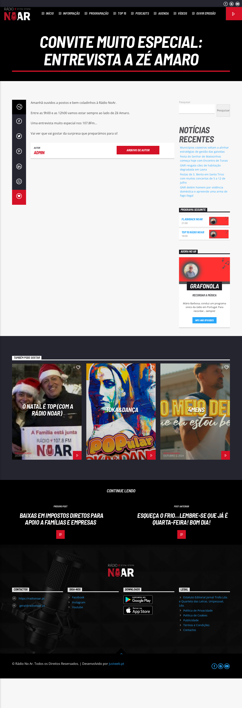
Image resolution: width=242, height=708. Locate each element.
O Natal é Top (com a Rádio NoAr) (47, 439)
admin (39, 182)
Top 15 (122, 13)
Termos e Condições (196, 654)
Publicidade (191, 650)
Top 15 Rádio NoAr (193, 261)
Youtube (77, 637)
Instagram (78, 632)
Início (50, 13)
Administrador (23, 482)
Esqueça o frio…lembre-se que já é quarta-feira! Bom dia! (182, 548)
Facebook (78, 627)
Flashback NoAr (192, 248)
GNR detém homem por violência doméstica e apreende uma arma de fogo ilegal (203, 221)
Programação (98, 13)
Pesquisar (184, 131)
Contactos (189, 659)
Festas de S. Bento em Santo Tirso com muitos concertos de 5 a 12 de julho (202, 208)
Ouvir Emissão (206, 13)
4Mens (196, 439)
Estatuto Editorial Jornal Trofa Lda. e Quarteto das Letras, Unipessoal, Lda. (203, 631)
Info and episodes (204, 349)
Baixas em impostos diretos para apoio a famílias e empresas (61, 548)
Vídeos (182, 13)
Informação (71, 13)
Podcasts (142, 13)
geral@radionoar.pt (32, 635)
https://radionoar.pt (32, 628)
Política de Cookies (195, 645)
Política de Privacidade (198, 640)
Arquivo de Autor (138, 179)
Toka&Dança (122, 439)
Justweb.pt (116, 693)
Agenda (163, 13)
